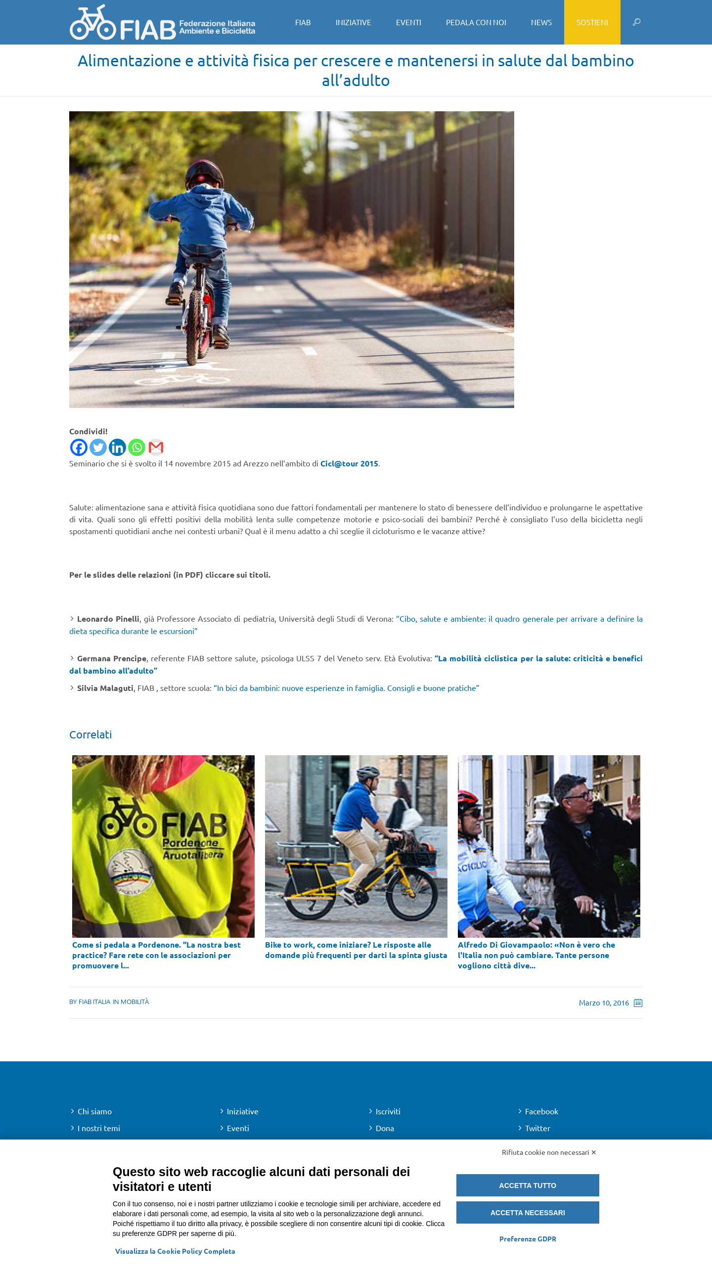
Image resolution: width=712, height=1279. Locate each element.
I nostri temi (99, 1128)
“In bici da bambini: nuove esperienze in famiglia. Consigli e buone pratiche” (347, 687)
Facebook (541, 1111)
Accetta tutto (528, 1185)
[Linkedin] (117, 447)
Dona (385, 1128)
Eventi (238, 1128)
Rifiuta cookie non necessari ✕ (549, 1151)
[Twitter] (98, 447)
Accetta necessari (527, 1213)
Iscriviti (388, 1111)
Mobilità (135, 1001)
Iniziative (243, 1111)
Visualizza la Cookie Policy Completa (175, 1250)
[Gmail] (156, 447)
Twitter (537, 1128)
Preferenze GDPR (527, 1238)
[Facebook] (79, 447)
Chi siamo (95, 1111)
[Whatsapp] (136, 447)
